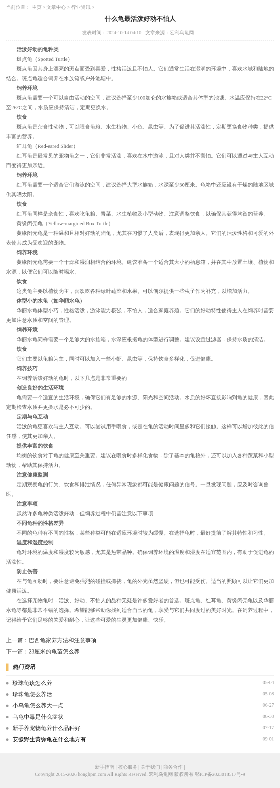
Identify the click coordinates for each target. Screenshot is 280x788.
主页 (37, 7)
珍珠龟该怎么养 (32, 683)
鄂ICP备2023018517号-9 (220, 774)
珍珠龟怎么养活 (32, 694)
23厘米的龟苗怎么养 (54, 652)
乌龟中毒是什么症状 (38, 717)
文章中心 (56, 7)
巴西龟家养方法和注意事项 (63, 640)
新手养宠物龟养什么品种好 (46, 728)
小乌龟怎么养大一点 (38, 706)
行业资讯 (81, 7)
